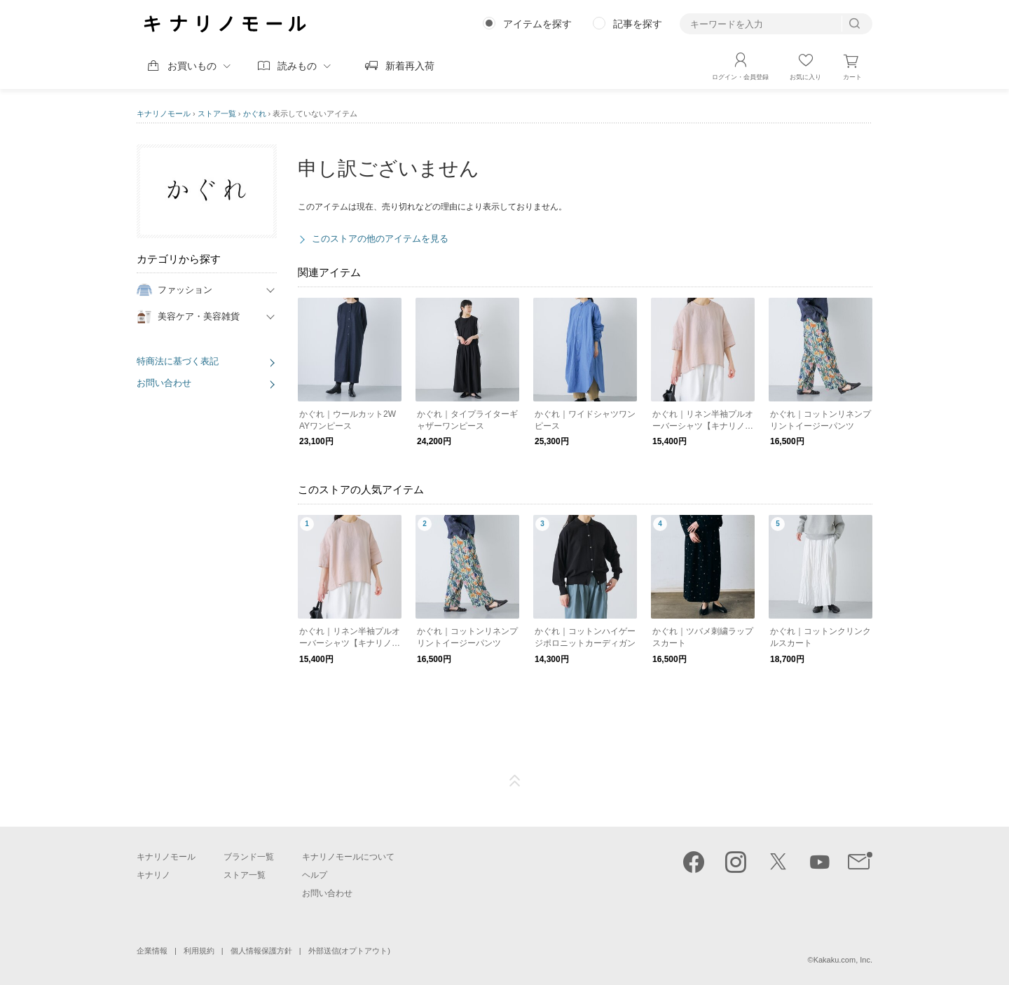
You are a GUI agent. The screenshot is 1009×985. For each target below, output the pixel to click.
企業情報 (152, 950)
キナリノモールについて (348, 857)
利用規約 (199, 950)
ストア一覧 (217, 113)
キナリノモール (164, 113)
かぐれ (254, 113)
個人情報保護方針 (261, 950)
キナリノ (153, 875)
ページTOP (515, 781)
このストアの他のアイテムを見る (380, 238)
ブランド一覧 (249, 857)
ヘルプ (314, 875)
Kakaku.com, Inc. (843, 960)
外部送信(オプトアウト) (349, 950)
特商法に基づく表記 (178, 361)
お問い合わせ (164, 383)
